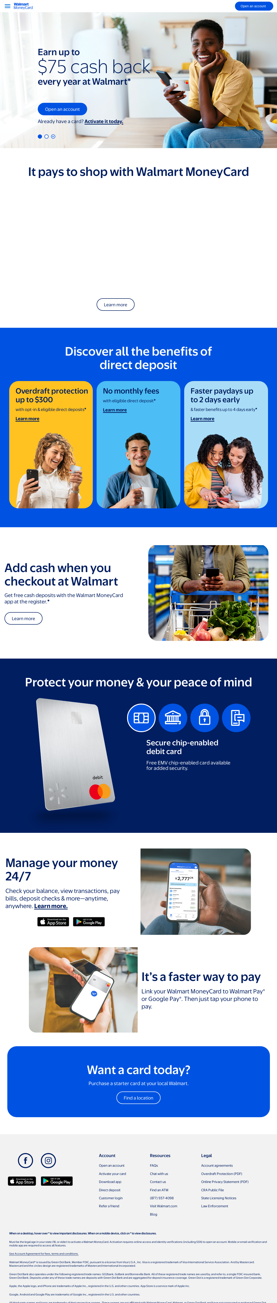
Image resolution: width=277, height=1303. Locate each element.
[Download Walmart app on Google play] (57, 1181)
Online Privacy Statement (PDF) (225, 1181)
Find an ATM (159, 1189)
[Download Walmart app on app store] (22, 1181)
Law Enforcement (214, 1205)
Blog (153, 1214)
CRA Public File (212, 1189)
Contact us (158, 1181)
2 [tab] (46, 136)
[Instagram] (48, 1160)
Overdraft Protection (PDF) (221, 1173)
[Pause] (53, 136)
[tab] (141, 718)
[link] (51, 444)
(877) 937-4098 (162, 1197)
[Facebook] (25, 1160)
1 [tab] (40, 136)
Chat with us (159, 1173)
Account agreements (217, 1165)
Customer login (111, 1197)
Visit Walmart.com (163, 1205)
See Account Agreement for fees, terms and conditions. (44, 1253)
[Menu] (7, 6)
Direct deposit (109, 1189)
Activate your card (112, 1173)
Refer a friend (109, 1205)
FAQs (154, 1165)
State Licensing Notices (218, 1197)
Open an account (111, 1165)
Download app (110, 1181)
